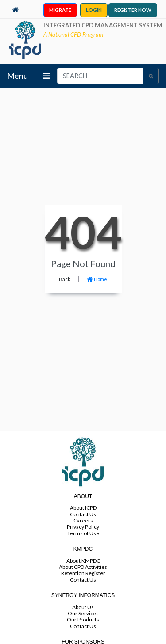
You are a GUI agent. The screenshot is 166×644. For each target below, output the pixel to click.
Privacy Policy (83, 526)
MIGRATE (60, 10)
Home (97, 279)
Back (64, 279)
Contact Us (83, 514)
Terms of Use (83, 533)
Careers (83, 520)
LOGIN (94, 10)
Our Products (83, 619)
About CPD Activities (83, 567)
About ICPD (83, 507)
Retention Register (83, 573)
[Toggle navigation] (46, 75)
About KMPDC (83, 560)
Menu (17, 75)
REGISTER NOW (132, 10)
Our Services (83, 613)
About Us (83, 607)
